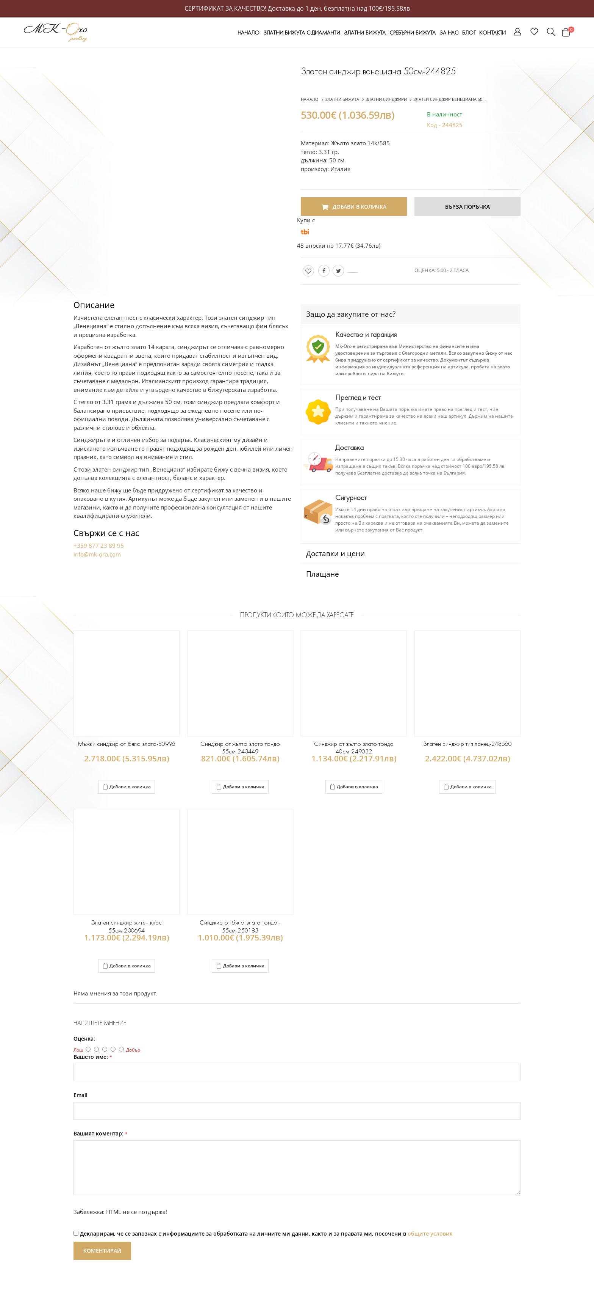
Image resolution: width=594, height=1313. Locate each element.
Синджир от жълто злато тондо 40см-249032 (353, 747)
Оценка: (84, 1038)
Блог (468, 32)
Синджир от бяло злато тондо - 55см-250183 (240, 926)
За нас (448, 32)
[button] (517, 33)
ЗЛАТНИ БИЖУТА (365, 32)
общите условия (430, 1233)
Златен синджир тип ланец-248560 (467, 743)
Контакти (492, 32)
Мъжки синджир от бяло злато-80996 (126, 743)
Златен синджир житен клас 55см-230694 (126, 926)
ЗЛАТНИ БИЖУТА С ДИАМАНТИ (301, 32)
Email (80, 1095)
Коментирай (102, 1250)
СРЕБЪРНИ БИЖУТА (412, 32)
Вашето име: (92, 1057)
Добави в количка (126, 786)
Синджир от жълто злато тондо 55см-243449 (240, 747)
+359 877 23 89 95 (98, 545)
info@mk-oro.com (97, 554)
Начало (248, 32)
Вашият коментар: (100, 1133)
